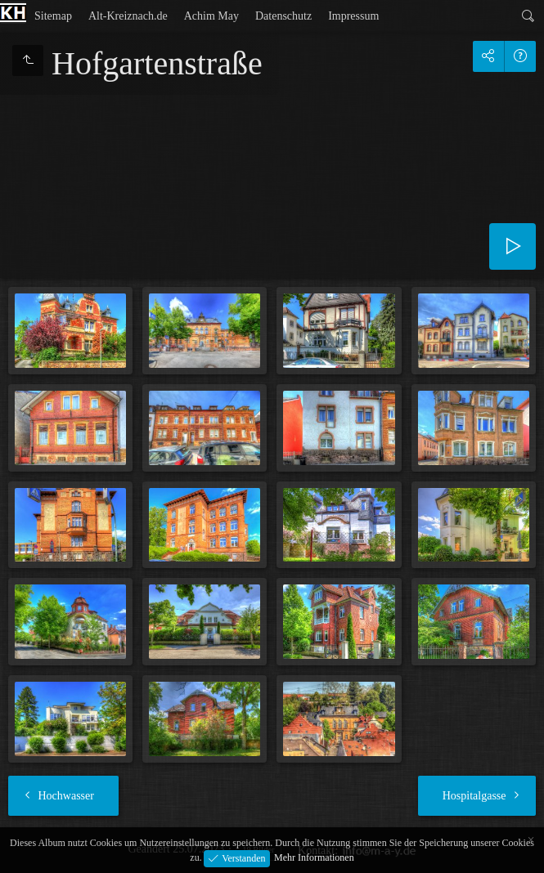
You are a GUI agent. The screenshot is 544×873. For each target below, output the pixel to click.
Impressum (353, 16)
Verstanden (242, 857)
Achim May (211, 16)
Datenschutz (283, 16)
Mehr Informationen (314, 857)
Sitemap (53, 16)
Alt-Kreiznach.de (128, 16)
